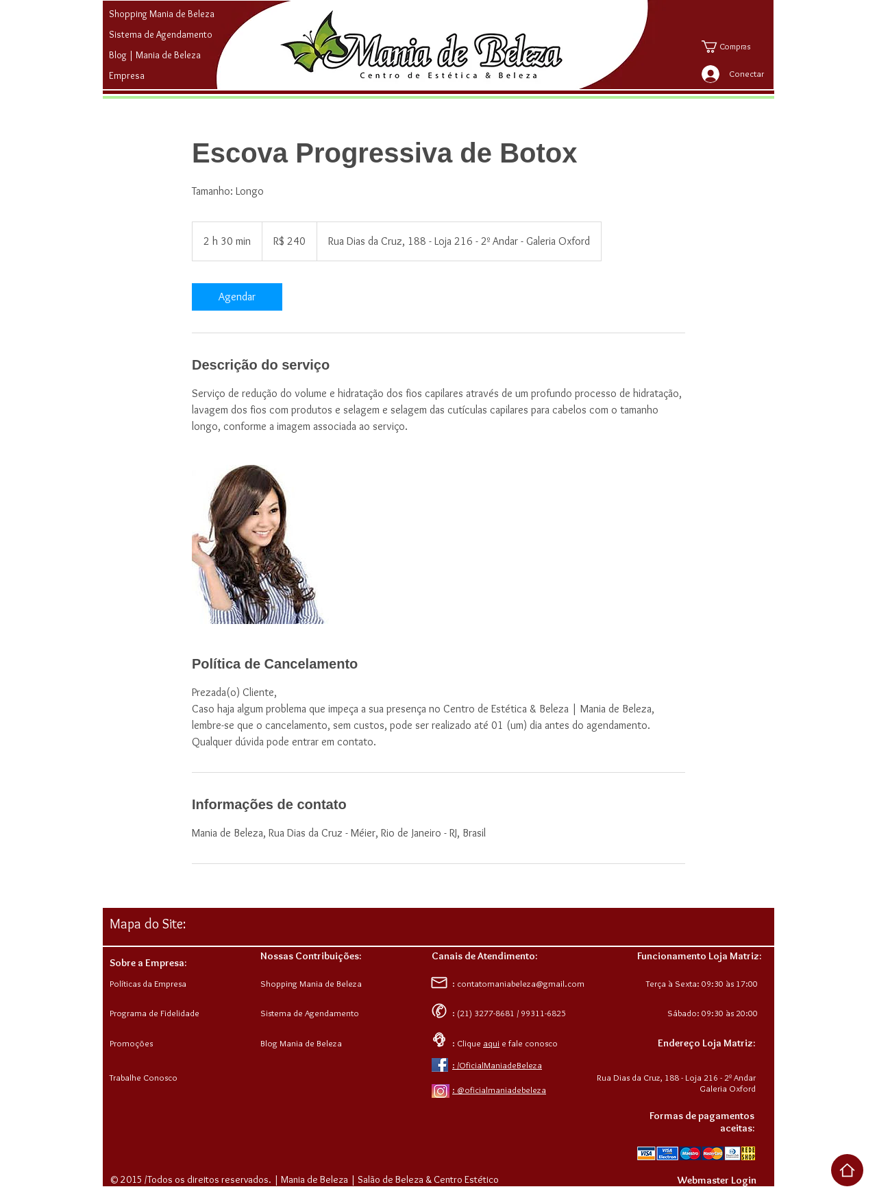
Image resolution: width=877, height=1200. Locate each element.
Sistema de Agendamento (160, 34)
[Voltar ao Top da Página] (847, 1170)
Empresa (127, 75)
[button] (735, 46)
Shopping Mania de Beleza (161, 14)
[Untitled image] (271, 544)
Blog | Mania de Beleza (155, 55)
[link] (237, 297)
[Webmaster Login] (716, 1180)
